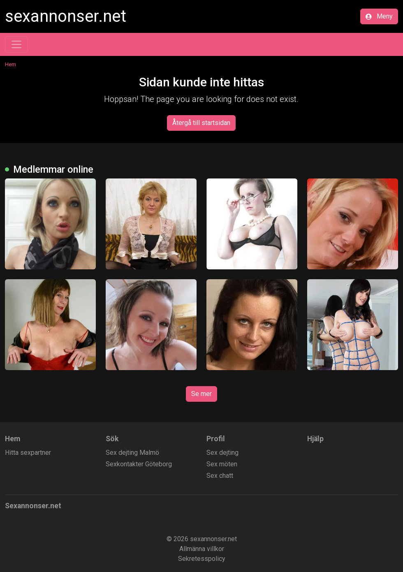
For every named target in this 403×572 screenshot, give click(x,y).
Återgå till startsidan (201, 123)
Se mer (201, 394)
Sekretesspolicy (201, 559)
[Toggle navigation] (16, 44)
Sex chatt (219, 475)
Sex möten (221, 464)
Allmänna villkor (201, 549)
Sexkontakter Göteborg (139, 464)
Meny (379, 16)
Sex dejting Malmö (132, 452)
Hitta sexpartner (28, 452)
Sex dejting (222, 452)
